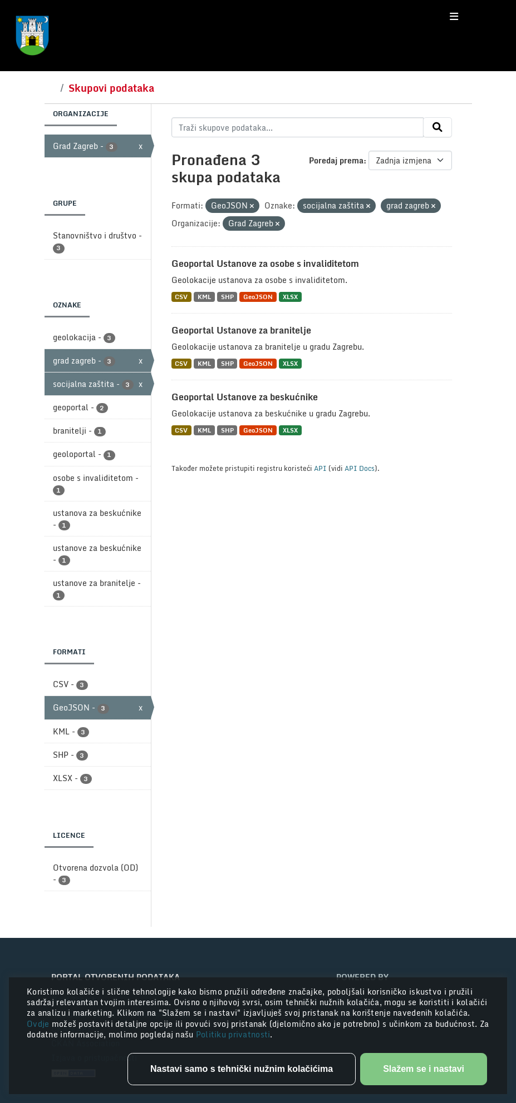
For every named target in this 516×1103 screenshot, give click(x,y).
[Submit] (437, 127)
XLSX (290, 296)
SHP (227, 296)
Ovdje (39, 1023)
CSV (181, 296)
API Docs (360, 468)
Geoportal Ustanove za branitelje (241, 330)
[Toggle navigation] (454, 16)
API (320, 468)
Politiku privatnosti (233, 1034)
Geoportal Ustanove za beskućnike (244, 397)
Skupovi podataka (111, 88)
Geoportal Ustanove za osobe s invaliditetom (265, 263)
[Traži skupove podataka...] (297, 127)
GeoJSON (258, 296)
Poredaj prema (336, 160)
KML (204, 296)
